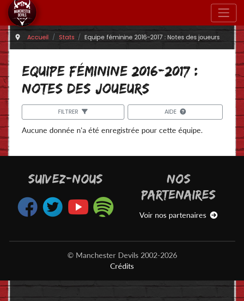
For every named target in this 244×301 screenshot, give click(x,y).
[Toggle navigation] (223, 13)
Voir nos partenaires (178, 215)
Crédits (122, 266)
